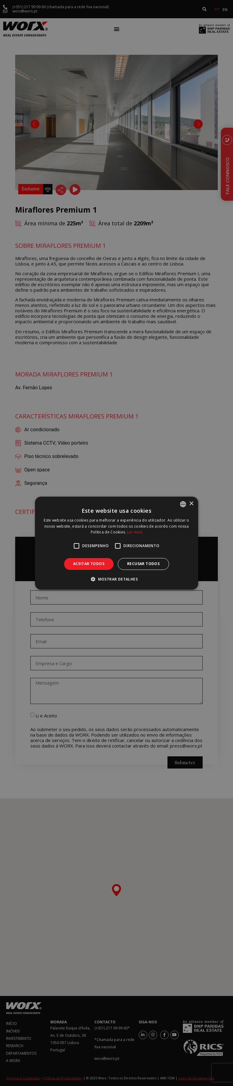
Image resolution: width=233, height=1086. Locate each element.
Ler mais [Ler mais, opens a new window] (134, 532)
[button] (116, 579)
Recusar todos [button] (143, 563)
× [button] (191, 503)
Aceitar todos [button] (88, 563)
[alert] (116, 543)
